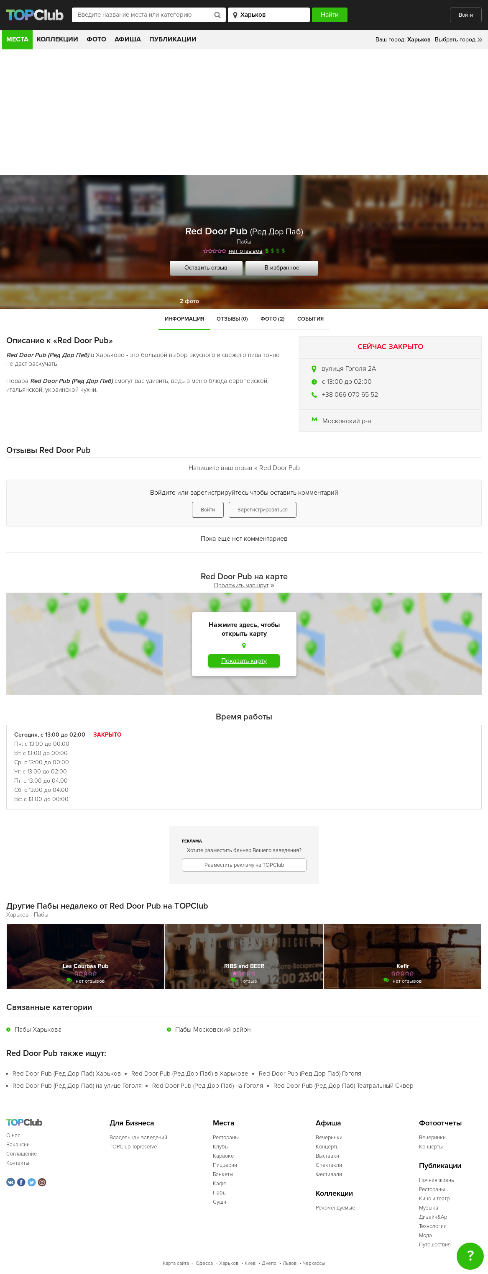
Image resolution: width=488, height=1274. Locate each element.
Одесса (204, 1263)
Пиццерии (225, 1165)
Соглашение (21, 1154)
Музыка (428, 1208)
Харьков (228, 1263)
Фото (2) (273, 319)
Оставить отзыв (205, 267)
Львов (289, 1263)
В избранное (282, 267)
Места (17, 39)
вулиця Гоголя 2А (349, 369)
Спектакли (329, 1165)
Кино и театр (434, 1198)
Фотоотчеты (440, 1123)
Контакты (17, 1163)
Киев (250, 1263)
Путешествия (435, 1244)
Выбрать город (455, 39)
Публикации (173, 39)
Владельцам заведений (138, 1137)
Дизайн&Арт (434, 1217)
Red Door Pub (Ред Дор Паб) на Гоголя (207, 1085)
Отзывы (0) (232, 319)
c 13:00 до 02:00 (347, 382)
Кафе (219, 1183)
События (310, 319)
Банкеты (223, 1174)
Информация (184, 319)
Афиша (128, 39)
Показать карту (244, 661)
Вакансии (18, 1144)
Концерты (328, 1146)
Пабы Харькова (38, 1029)
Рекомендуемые (335, 1208)
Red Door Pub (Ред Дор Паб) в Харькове (189, 1073)
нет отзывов (246, 250)
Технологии (433, 1226)
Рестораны (226, 1137)
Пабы (244, 241)
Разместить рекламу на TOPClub (244, 865)
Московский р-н (346, 421)
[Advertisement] (244, 112)
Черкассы (314, 1263)
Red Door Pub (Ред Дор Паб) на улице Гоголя (77, 1085)
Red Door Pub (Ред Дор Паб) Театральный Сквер (343, 1085)
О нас (13, 1135)
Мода (425, 1235)
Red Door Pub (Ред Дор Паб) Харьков (67, 1073)
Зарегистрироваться (263, 509)
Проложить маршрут (244, 585)
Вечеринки (329, 1137)
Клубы (221, 1146)
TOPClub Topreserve (133, 1146)
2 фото (189, 301)
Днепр (269, 1263)
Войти (466, 15)
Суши (219, 1202)
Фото (96, 39)
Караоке (223, 1156)
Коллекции (57, 39)
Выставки (327, 1156)
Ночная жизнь (436, 1180)
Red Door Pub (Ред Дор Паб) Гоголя (310, 1073)
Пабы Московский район (213, 1029)
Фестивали (329, 1174)
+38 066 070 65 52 (350, 394)
